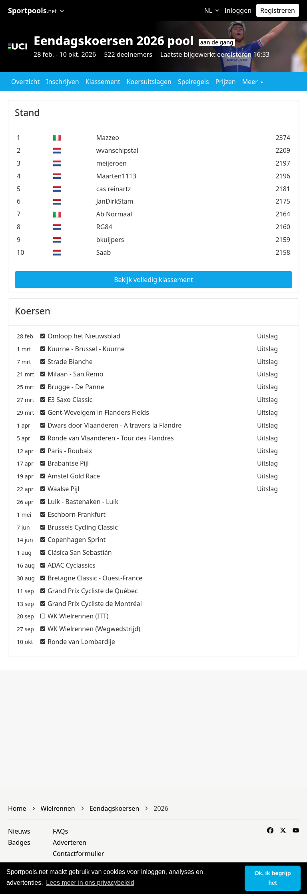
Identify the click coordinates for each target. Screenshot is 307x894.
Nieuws (19, 831)
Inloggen (237, 10)
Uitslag (267, 336)
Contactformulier (78, 853)
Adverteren (69, 842)
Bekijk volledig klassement (153, 279)
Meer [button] (252, 81)
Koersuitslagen (149, 81)
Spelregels (193, 81)
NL (212, 10)
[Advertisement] (153, 730)
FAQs (60, 831)
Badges (19, 842)
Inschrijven (62, 81)
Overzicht (25, 81)
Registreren (277, 10)
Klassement (103, 81)
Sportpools (36, 10)
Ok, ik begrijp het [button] (272, 878)
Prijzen (225, 81)
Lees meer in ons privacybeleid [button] (90, 882)
